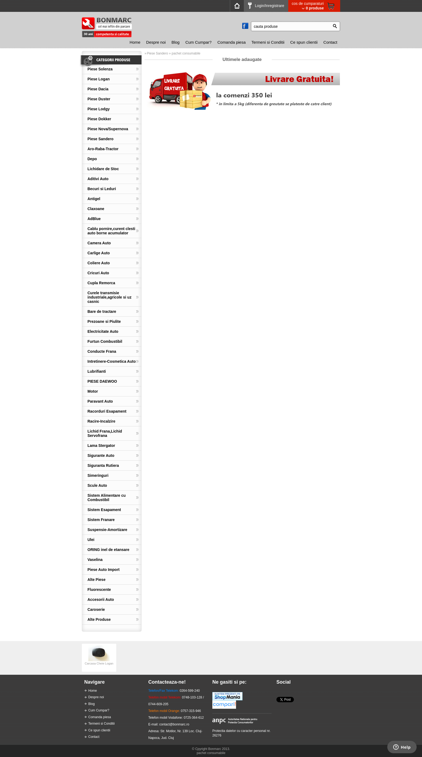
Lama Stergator (101, 445)
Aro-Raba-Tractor (102, 149)
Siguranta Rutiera (103, 465)
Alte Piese (96, 579)
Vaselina (95, 559)
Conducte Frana (101, 351)
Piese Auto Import (103, 569)
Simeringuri (97, 475)
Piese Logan (98, 79)
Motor (92, 391)
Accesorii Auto (100, 599)
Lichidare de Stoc (103, 169)
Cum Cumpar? (198, 42)
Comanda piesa (231, 42)
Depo (92, 159)
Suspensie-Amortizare (107, 529)
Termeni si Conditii (267, 42)
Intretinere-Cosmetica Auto (111, 361)
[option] (99, 658)
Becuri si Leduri (101, 189)
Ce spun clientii (304, 42)
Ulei (90, 539)
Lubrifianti (96, 371)
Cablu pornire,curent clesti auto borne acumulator (111, 231)
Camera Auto (99, 243)
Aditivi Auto (97, 179)
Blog (175, 42)
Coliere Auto (98, 263)
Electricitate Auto (102, 331)
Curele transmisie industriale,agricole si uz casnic (109, 297)
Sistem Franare (101, 520)
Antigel (93, 199)
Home (135, 42)
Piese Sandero (100, 139)
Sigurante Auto (100, 455)
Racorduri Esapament (106, 411)
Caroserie (96, 609)
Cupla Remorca (101, 283)
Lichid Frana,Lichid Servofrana (104, 433)
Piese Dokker (99, 119)
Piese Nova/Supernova (107, 129)
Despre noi (156, 42)
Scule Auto (97, 485)
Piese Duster (98, 99)
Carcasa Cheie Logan (99, 662)
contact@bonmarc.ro (174, 724)
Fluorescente (99, 589)
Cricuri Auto (98, 273)
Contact (330, 42)
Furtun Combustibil (104, 341)
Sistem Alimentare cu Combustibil (106, 497)
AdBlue (94, 219)
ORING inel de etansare (108, 549)
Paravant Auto (100, 401)
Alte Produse (99, 619)
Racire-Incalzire (101, 421)
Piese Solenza (99, 69)
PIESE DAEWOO (102, 381)
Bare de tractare (101, 311)
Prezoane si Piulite (104, 321)
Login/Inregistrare (266, 6)
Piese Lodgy (98, 109)
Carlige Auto (98, 253)
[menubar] (233, 42)
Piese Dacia (97, 89)
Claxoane (95, 209)
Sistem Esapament (104, 510)
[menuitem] (135, 42)
